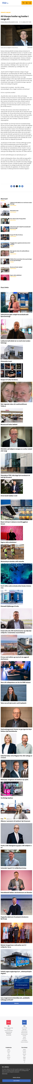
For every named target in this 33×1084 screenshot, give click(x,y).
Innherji (24, 1049)
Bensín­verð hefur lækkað (16, 267)
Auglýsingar (24, 1029)
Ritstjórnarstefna (24, 1032)
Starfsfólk (24, 1035)
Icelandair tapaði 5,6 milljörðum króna (13, 868)
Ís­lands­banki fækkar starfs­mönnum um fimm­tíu (16, 892)
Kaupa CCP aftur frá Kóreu (16, 235)
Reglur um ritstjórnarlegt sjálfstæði (8, 1029)
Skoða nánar (4, 1073)
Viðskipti (8, 1051)
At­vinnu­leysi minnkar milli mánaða (12, 561)
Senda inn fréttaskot (24, 1042)
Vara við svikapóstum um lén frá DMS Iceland (15, 682)
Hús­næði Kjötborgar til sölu (10, 606)
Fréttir (8, 1049)
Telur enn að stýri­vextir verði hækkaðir (13, 703)
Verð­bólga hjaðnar (7, 798)
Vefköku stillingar (16, 1077)
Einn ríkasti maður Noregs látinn (18, 218)
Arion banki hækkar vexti (9, 496)
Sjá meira (16, 1003)
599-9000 (9, 1035)
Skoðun (8, 1055)
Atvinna (24, 1052)
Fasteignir (24, 1051)
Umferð (24, 1037)
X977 (24, 1060)
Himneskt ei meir (14, 210)
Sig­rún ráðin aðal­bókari (16, 275)
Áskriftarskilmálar (24, 1034)
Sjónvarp (8, 1057)
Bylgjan (24, 1057)
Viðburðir (24, 1054)
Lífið (8, 1054)
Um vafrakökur (24, 1040)
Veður (24, 1055)
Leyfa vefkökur (16, 1080)
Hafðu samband (24, 1031)
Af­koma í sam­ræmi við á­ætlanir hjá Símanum (15, 821)
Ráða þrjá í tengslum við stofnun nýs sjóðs (14, 779)
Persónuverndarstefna (9, 1030)
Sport (9, 1052)
